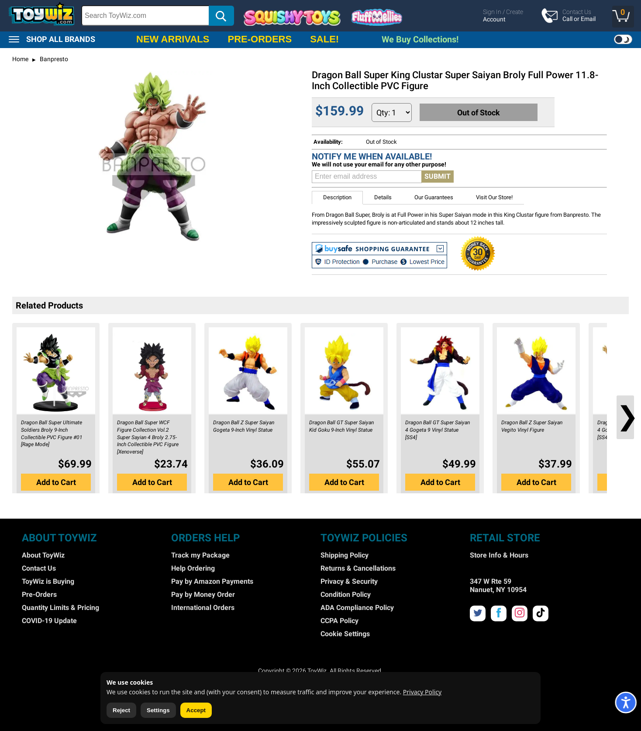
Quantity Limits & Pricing (60, 607)
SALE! (324, 39)
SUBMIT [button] (437, 176)
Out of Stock (479, 112)
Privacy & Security (349, 581)
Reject (121, 710)
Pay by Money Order (203, 594)
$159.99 (339, 110)
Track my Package (200, 555)
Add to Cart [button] (56, 482)
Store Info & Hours (499, 555)
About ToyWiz (43, 555)
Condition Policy (345, 594)
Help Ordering (193, 568)
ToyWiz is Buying (48, 581)
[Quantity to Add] (392, 112)
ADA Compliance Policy (357, 607)
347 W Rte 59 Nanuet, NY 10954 (498, 585)
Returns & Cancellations (358, 568)
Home (20, 58)
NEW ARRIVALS (172, 39)
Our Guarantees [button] (433, 197)
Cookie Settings (345, 634)
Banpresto (53, 58)
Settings (158, 710)
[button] (623, 17)
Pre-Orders (39, 594)
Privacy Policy (422, 692)
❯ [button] (625, 416)
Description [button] (337, 197)
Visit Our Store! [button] (494, 197)
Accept (196, 710)
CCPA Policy (339, 621)
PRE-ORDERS (259, 39)
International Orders (202, 607)
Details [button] (383, 197)
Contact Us (39, 568)
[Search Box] (145, 15)
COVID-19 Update (49, 621)
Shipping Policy (344, 555)
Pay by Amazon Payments (212, 581)
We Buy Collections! (420, 39)
